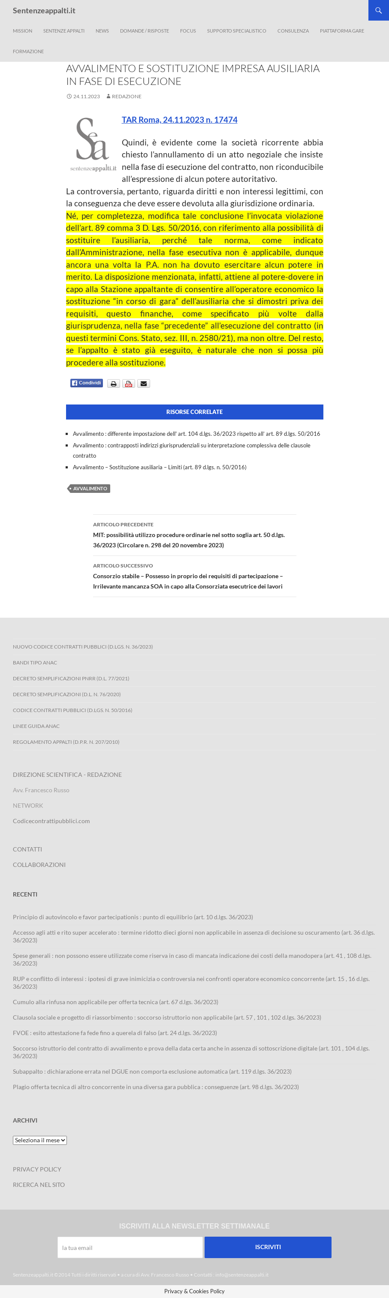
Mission (22, 30)
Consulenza (293, 30)
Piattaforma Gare (342, 30)
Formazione (28, 51)
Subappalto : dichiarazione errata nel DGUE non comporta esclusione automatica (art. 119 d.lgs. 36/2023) (152, 1071)
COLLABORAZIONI (39, 864)
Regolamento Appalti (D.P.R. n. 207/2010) (66, 742)
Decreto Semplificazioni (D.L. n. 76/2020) (67, 694)
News (102, 30)
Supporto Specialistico (236, 30)
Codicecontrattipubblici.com (51, 820)
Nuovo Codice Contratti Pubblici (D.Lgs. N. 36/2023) (83, 646)
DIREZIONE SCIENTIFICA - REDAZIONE (67, 774)
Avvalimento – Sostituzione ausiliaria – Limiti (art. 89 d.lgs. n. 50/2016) (160, 467)
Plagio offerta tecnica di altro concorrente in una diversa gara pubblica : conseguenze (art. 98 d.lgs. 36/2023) (156, 1086)
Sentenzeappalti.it (44, 10)
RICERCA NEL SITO (39, 1184)
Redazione (127, 96)
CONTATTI (27, 849)
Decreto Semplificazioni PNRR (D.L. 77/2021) (71, 678)
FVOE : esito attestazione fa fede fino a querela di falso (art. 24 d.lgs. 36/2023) (115, 1032)
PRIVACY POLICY (37, 1169)
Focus (188, 30)
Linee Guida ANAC (36, 726)
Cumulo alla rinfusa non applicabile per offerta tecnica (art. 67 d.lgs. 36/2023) (115, 1001)
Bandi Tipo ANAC (35, 662)
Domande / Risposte (144, 30)
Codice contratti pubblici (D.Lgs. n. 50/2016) (73, 710)
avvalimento (90, 488)
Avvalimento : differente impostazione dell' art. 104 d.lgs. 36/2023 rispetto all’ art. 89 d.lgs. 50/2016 (196, 433)
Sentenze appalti (63, 30)
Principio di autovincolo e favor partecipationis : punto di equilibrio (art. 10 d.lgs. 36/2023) (133, 917)
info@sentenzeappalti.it (241, 1274)
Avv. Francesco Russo (165, 1274)
